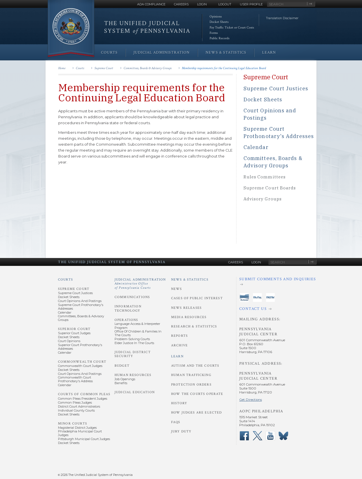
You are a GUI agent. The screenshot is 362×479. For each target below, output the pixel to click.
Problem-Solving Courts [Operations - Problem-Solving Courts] (132, 339)
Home (61, 68)
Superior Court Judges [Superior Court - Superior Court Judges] (74, 333)
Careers (181, 4)
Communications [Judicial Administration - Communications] (132, 297)
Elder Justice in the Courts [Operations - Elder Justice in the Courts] (134, 343)
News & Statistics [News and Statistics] (189, 279)
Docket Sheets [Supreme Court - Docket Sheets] (68, 297)
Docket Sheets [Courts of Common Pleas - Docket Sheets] (68, 414)
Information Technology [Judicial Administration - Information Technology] (128, 308)
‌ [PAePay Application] (257, 297)
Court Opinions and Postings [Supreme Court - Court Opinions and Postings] (80, 301)
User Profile (251, 4)
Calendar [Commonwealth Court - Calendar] (64, 385)
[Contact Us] (277, 309)
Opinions (216, 16)
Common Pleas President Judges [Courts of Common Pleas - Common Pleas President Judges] (82, 399)
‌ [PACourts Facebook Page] (244, 436)
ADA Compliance (151, 4)
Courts (80, 68)
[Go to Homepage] (71, 29)
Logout (224, 4)
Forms (214, 33)
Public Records (219, 38)
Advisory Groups (263, 199)
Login (202, 4)
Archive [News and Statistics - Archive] (179, 345)
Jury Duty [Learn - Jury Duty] (181, 431)
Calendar (256, 147)
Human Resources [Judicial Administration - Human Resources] (133, 375)
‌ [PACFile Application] (270, 297)
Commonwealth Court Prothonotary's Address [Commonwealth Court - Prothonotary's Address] (75, 379)
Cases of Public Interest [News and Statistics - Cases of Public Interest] (197, 298)
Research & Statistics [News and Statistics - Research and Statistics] (194, 326)
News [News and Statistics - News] (176, 289)
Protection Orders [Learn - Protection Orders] (191, 384)
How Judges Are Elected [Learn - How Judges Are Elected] (196, 412)
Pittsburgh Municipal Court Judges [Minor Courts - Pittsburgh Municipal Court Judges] (84, 439)
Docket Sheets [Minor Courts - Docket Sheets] (68, 443)
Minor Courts (72, 423)
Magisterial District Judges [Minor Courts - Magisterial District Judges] (77, 428)
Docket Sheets (219, 22)
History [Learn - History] (179, 403)
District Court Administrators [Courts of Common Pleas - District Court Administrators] (79, 406)
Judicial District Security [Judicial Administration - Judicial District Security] (133, 354)
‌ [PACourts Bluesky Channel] (283, 436)
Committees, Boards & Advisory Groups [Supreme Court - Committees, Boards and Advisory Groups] (81, 318)
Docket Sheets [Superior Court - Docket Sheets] (68, 337)
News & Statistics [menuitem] (226, 52)
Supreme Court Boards (270, 188)
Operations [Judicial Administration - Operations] (126, 320)
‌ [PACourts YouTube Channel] (270, 436)
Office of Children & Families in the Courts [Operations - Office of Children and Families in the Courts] (138, 333)
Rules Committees (265, 177)
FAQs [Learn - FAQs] (175, 422)
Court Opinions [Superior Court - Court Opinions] (69, 341)
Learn (177, 356)
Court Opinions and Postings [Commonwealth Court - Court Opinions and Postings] (80, 374)
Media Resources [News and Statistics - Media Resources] (188, 317)
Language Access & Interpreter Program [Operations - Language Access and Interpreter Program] (137, 325)
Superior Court (74, 329)
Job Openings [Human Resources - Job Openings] (125, 379)
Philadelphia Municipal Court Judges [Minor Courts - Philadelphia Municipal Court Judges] (80, 433)
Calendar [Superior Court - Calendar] (64, 353)
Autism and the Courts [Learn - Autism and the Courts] (195, 366)
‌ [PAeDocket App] (244, 297)
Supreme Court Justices (276, 88)
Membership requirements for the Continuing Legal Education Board (224, 68)
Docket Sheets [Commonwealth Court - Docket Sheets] (68, 370)
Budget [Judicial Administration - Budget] (122, 366)
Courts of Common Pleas (84, 394)
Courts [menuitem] (109, 52)
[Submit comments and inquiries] (277, 282)
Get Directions (250, 400)
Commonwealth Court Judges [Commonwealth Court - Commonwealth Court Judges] (80, 366)
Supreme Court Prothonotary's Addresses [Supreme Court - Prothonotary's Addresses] (80, 306)
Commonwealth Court (82, 362)
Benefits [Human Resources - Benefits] (121, 383)
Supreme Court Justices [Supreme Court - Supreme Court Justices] (75, 293)
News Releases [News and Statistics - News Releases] (186, 308)
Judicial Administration (140, 283)
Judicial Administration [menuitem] (161, 52)
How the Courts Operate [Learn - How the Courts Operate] (197, 394)
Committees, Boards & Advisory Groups (147, 68)
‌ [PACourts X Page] (257, 436)
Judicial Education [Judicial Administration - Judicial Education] (135, 392)
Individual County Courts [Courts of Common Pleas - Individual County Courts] (76, 410)
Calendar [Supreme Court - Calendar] (64, 312)
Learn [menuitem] (269, 52)
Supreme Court (103, 68)
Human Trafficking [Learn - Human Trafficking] (191, 375)
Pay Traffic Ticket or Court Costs (232, 27)
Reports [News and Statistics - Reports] (179, 336)
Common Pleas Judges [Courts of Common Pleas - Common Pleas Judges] (75, 402)
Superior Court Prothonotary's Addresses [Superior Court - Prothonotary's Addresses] (80, 347)
